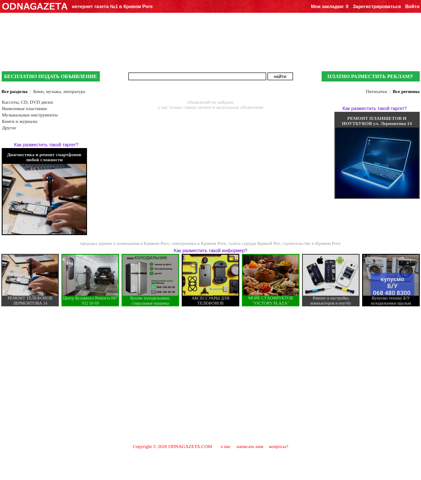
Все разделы (15, 91)
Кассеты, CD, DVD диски (27, 102)
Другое (9, 127)
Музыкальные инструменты (30, 114)
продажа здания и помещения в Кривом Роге (124, 243)
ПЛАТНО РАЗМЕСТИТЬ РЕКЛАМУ (370, 76)
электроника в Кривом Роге (198, 243)
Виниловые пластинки (24, 108)
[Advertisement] (210, 374)
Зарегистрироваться (377, 6)
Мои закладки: (329, 6)
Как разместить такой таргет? (46, 144)
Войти (412, 6)
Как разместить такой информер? (210, 250)
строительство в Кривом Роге (311, 243)
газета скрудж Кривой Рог (254, 243)
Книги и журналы (20, 121)
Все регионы (406, 91)
